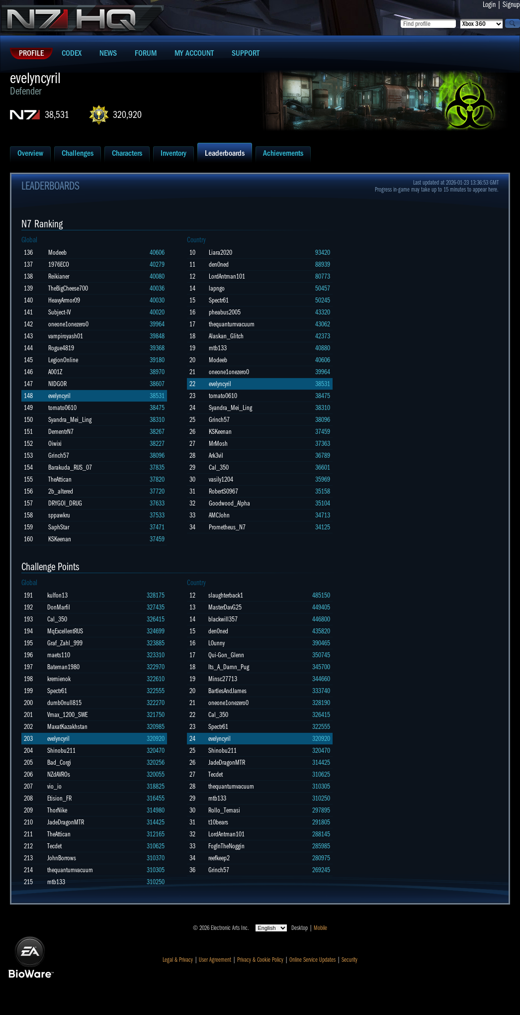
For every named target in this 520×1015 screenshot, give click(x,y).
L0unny (216, 643)
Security (349, 959)
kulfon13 (57, 595)
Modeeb (57, 252)
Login (489, 4)
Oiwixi (55, 443)
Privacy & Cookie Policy (260, 959)
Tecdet (54, 846)
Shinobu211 (61, 750)
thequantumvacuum (232, 324)
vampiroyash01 (65, 336)
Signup (511, 4)
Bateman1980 (63, 667)
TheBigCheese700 (68, 288)
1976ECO (58, 264)
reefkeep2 (219, 858)
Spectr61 (219, 300)
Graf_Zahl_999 (65, 643)
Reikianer (58, 276)
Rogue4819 (61, 348)
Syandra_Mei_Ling (69, 419)
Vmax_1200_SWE (67, 714)
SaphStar (58, 527)
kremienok (59, 679)
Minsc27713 (222, 679)
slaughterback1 (225, 595)
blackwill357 (223, 619)
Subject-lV (59, 312)
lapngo (217, 288)
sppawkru (59, 515)
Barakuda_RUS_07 (70, 467)
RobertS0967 (223, 491)
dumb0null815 (64, 703)
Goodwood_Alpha (229, 503)
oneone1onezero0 (68, 324)
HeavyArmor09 (64, 300)
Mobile (320, 927)
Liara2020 (220, 252)
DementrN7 (61, 431)
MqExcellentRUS (65, 631)
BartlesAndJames (227, 691)
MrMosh (218, 443)
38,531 (57, 114)
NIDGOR (57, 384)
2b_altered (60, 491)
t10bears (218, 822)
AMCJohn (219, 515)
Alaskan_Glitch (226, 336)
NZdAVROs (58, 774)
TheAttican (60, 479)
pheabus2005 (225, 312)
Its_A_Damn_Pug (228, 667)
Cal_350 (219, 467)
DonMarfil (58, 607)
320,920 (127, 114)
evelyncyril (59, 396)
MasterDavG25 (225, 607)
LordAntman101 (227, 276)
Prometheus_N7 (227, 527)
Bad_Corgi (59, 762)
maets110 (58, 655)
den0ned (219, 264)
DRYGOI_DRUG (65, 503)
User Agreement (215, 959)
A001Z (55, 372)
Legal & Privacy (178, 959)
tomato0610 (62, 408)
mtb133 (218, 348)
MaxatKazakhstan (67, 726)
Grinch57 (58, 455)
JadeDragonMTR (65, 822)
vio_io (54, 786)
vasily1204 (221, 479)
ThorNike (57, 810)
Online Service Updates (312, 959)
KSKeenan (59, 539)
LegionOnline (63, 360)
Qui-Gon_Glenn (226, 655)
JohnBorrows (61, 858)
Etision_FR (59, 798)
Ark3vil (216, 455)
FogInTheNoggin (226, 846)
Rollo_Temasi (224, 810)
